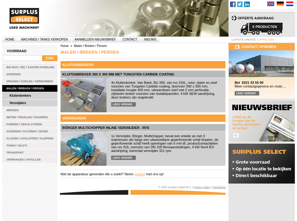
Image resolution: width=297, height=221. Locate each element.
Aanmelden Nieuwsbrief (95, 39)
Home (9, 39)
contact (139, 174)
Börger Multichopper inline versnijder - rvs (105, 128)
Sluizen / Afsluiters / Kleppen (29, 138)
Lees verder (122, 104)
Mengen (12, 110)
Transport (15, 152)
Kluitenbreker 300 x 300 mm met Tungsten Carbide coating (118, 74)
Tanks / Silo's (16, 145)
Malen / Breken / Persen (25, 88)
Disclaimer (219, 187)
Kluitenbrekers (20, 95)
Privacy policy (202, 187)
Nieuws (150, 39)
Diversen (13, 74)
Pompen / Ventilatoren (24, 124)
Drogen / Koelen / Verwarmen (29, 81)
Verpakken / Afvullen (23, 159)
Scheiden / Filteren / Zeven (27, 131)
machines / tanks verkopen (44, 39)
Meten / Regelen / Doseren (27, 117)
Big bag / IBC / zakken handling (30, 67)
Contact (130, 39)
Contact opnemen (259, 46)
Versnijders (18, 103)
